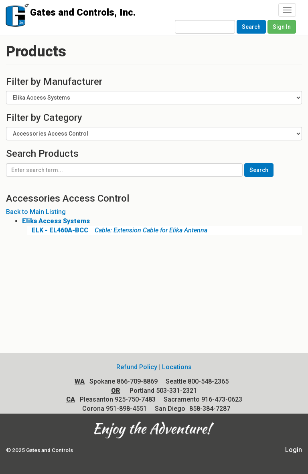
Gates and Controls (15, 17)
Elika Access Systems (56, 221)
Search (251, 27)
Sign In (282, 27)
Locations (177, 367)
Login (293, 450)
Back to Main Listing (36, 212)
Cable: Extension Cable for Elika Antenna (117, 230)
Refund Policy (136, 367)
